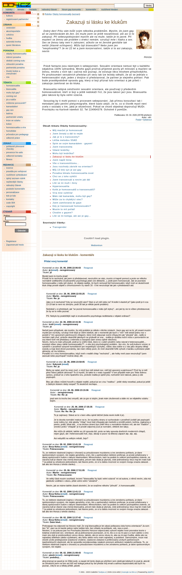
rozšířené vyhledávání (16, 175)
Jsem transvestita (62, 147)
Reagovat (88, 268)
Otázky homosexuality (62, 14)
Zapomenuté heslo (15, 245)
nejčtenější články (14, 182)
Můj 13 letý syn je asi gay (67, 170)
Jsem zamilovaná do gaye (67, 203)
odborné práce (13, 138)
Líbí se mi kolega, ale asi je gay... (72, 216)
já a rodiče (11, 99)
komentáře (91, 9)
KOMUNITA (8, 12)
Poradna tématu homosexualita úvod (73, 173)
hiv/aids (33, 9)
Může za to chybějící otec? (68, 199)
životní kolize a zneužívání (13, 72)
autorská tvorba (13, 41)
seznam (76, 14)
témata (21, 9)
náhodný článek (49, 9)
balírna (9, 113)
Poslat (138, 120)
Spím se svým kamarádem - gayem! (73, 143)
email (54, 270)
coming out (11, 96)
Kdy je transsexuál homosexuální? (72, 206)
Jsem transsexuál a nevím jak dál (71, 180)
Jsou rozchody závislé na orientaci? (73, 166)
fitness (9, 159)
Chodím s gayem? (63, 212)
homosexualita (13, 85)
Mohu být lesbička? (63, 153)
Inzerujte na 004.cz (129, 572)
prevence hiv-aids (14, 152)
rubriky (9, 9)
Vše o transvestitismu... (66, 163)
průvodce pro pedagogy (17, 134)
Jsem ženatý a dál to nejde (68, 133)
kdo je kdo (11, 196)
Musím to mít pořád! (64, 209)
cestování (10, 28)
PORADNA (8, 50)
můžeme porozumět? (16, 103)
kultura (9, 16)
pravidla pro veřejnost (16, 171)
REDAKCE (8, 165)
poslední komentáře (15, 189)
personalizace (12, 192)
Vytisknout (147, 120)
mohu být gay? (13, 92)
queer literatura (13, 45)
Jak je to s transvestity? (66, 137)
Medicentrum (96, 245)
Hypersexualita (61, 186)
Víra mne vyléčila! (63, 193)
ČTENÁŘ (7, 211)
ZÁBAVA (7, 24)
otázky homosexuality (16, 53)
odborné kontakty (14, 156)
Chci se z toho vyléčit (65, 176)
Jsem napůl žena (62, 160)
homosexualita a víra (16, 127)
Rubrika (48, 14)
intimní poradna (13, 57)
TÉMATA (7, 82)
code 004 (10, 203)
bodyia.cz (102, 572)
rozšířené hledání (109, 9)
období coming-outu (15, 60)
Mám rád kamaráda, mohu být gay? (72, 196)
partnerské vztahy (14, 117)
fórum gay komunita (71, 9)
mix (7, 77)
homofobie (11, 131)
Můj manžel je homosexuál (67, 130)
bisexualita (11, 89)
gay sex (10, 110)
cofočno (10, 34)
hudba (9, 38)
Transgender (60, 227)
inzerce (9, 168)
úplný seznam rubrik (15, 178)
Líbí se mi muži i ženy (65, 183)
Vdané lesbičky (61, 150)
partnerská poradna (15, 67)
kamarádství (12, 106)
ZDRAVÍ (7, 143)
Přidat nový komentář (56, 261)
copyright (10, 206)
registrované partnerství (17, 19)
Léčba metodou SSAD (65, 140)
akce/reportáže (13, 31)
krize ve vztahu (13, 120)
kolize (9, 124)
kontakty (10, 199)
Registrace (11, 241)
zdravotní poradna (14, 64)
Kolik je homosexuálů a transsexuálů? (74, 189)
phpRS (150, 572)
